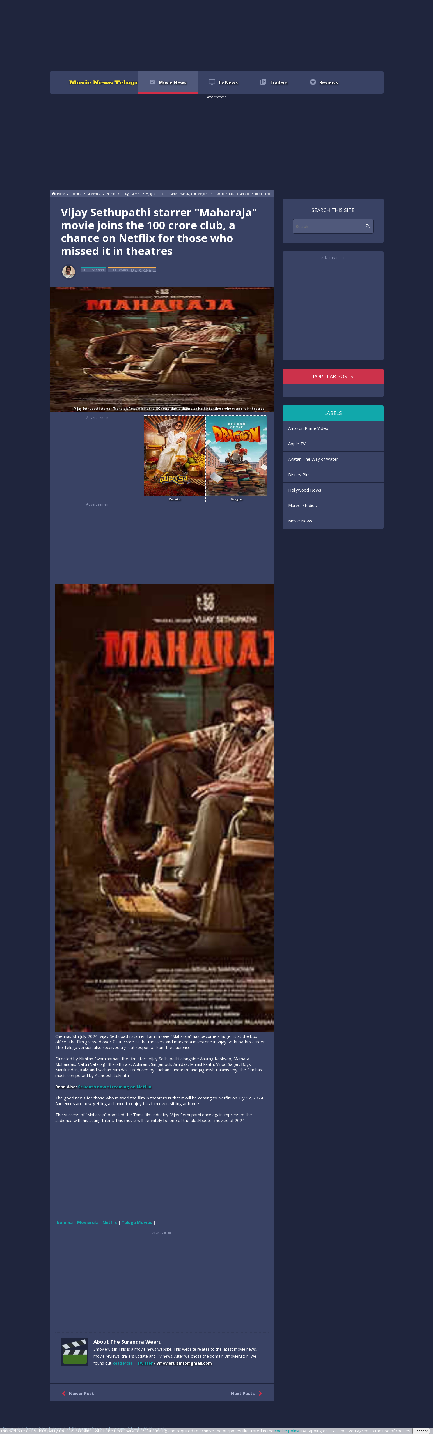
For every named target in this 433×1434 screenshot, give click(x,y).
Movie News (300, 521)
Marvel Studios (302, 505)
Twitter (145, 1363)
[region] (217, 35)
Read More (123, 1363)
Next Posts (247, 1393)
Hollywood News (304, 490)
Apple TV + (298, 443)
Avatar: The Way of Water (313, 459)
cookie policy (287, 1430)
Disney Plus (299, 474)
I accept (421, 1431)
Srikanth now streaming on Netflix (114, 1086)
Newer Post (76, 1393)
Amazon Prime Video (308, 428)
